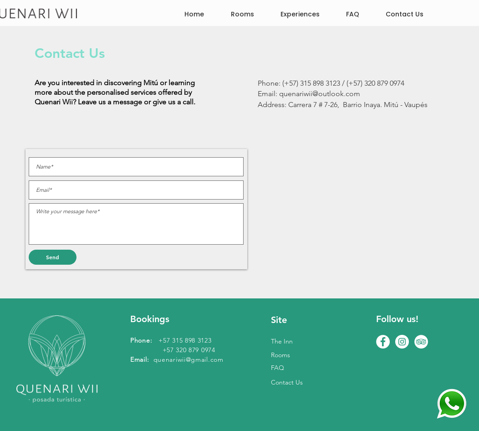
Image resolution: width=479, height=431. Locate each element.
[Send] (52, 257)
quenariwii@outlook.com (319, 93)
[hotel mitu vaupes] (383, 342)
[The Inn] (287, 341)
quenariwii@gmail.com (188, 359)
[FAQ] (305, 368)
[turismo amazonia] (421, 342)
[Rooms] (303, 355)
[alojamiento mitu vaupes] (402, 342)
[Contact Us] (305, 382)
